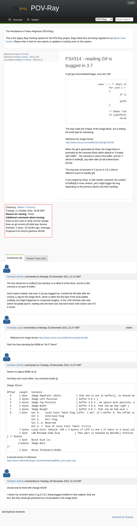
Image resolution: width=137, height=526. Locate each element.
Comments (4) (14, 258)
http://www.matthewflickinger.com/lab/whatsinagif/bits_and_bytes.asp (41, 460)
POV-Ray (25, 54)
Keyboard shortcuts (13, 512)
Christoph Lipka (15, 327)
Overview (17, 20)
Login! (131, 2)
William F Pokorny (23, 60)
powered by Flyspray (122, 517)
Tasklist (35, 20)
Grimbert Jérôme (21, 57)
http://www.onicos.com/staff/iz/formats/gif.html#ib (89, 142)
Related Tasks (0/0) (36, 258)
